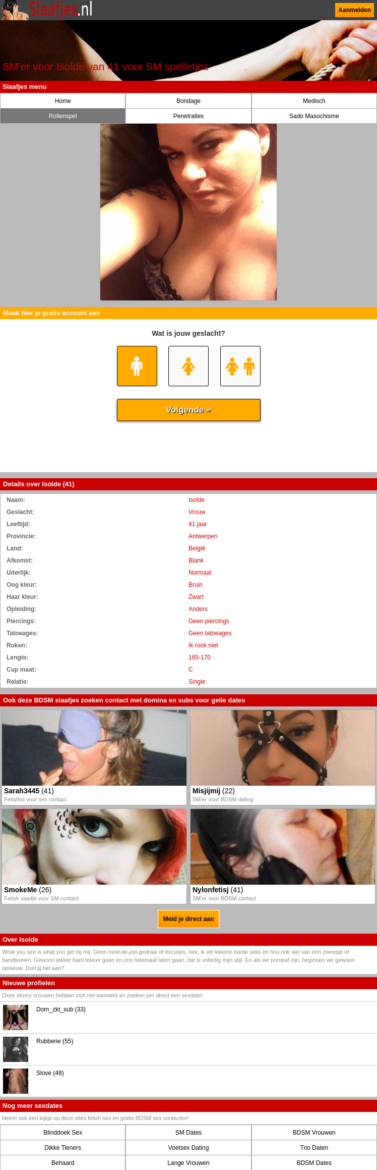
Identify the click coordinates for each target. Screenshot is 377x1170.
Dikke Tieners (62, 1147)
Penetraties (188, 116)
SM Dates (188, 1132)
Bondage (188, 101)
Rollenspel (63, 116)
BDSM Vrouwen (314, 1132)
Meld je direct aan (188, 919)
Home (63, 101)
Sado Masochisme (314, 116)
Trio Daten (314, 1147)
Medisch (314, 101)
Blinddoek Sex (62, 1132)
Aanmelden (354, 10)
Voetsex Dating (188, 1147)
